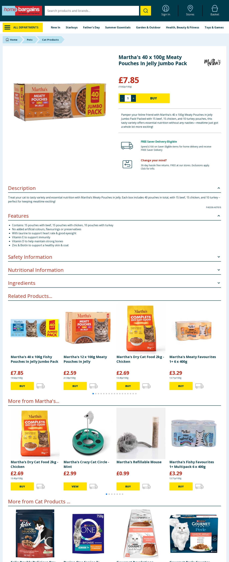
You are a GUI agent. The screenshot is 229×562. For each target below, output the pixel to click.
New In (55, 27)
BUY (153, 98)
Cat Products (50, 39)
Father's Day (91, 27)
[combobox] (98, 11)
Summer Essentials (118, 27)
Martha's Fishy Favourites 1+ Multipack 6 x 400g (191, 464)
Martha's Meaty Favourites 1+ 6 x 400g (192, 359)
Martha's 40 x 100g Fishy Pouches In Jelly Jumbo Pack (34, 359)
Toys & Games (214, 27)
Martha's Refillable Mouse (139, 462)
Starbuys (72, 27)
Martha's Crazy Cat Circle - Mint (86, 464)
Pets (30, 39)
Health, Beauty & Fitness (182, 27)
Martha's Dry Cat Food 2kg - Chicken (140, 359)
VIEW (75, 486)
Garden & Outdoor (148, 27)
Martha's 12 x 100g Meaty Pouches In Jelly (85, 359)
